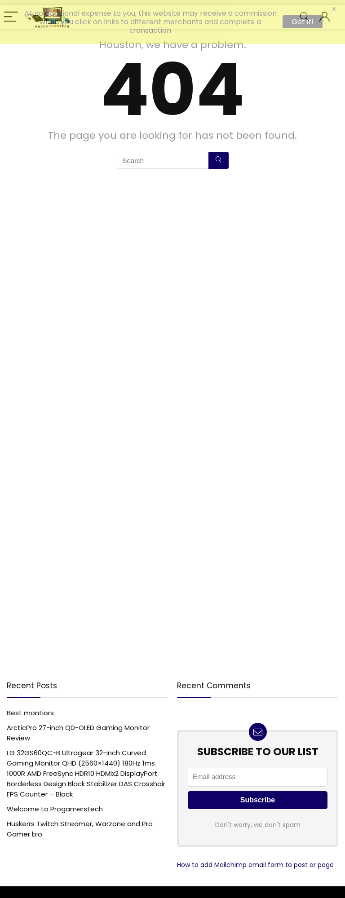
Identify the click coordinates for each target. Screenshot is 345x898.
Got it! (303, 22)
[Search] (218, 156)
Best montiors (30, 709)
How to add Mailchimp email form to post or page (255, 861)
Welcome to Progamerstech (55, 805)
